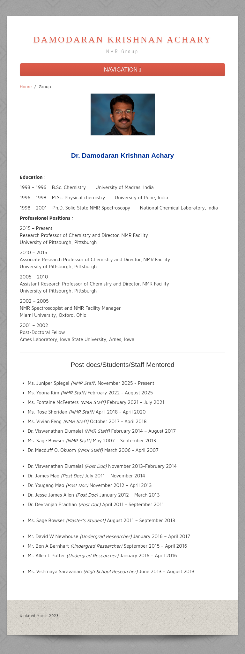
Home (26, 86)
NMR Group (122, 51)
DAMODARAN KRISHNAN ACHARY (122, 39)
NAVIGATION (122, 69)
